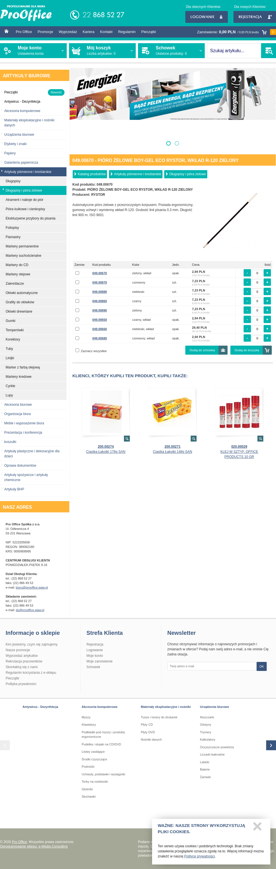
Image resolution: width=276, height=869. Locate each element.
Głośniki (87, 789)
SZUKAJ (268, 50)
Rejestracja (254, 17)
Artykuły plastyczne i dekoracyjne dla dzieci (31, 453)
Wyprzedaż (68, 32)
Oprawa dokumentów (20, 466)
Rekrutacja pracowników (24, 661)
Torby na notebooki (95, 781)
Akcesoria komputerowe (22, 111)
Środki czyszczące (94, 759)
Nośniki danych (151, 739)
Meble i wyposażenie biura (24, 423)
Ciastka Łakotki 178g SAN (105, 452)
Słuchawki (89, 796)
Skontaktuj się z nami (21, 667)
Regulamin (126, 32)
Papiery (10, 153)
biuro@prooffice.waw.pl (32, 587)
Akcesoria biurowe (18, 405)
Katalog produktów (92, 174)
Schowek (93, 667)
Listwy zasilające (93, 751)
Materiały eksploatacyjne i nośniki (166, 706)
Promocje (45, 32)
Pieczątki (148, 32)
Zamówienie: (236, 32)
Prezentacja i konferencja (23, 432)
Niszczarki (207, 717)
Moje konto (94, 656)
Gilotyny (205, 724)
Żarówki (205, 777)
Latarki (204, 762)
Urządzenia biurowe (19, 135)
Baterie (205, 769)
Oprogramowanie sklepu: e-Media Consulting (34, 846)
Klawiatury (89, 724)
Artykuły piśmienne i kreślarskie (137, 174)
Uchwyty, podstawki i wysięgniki (103, 774)
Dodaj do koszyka (247, 350)
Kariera (88, 32)
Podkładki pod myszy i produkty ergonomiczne (103, 734)
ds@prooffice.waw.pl (30, 610)
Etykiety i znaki (15, 144)
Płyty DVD (148, 732)
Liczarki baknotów (212, 754)
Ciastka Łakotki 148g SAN (172, 452)
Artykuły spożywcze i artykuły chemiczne (26, 477)
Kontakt (106, 32)
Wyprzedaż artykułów (22, 656)
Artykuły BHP (14, 489)
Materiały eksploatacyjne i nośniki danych (29, 122)
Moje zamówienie (99, 661)
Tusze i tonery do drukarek (159, 717)
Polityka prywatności (21, 684)
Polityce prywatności (199, 858)
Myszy (86, 717)
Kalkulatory (207, 739)
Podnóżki (88, 766)
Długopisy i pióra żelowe (187, 174)
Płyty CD (147, 724)
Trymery (205, 732)
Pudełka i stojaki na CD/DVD (101, 744)
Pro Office (24, 32)
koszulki (10, 442)
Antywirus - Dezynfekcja (40, 706)
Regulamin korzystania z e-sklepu (31, 673)
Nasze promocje (18, 650)
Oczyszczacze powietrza (217, 747)
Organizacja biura (17, 414)
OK (261, 666)
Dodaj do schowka (202, 350)
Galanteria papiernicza (21, 162)
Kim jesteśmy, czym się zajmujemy (31, 644)
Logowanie (206, 17)
